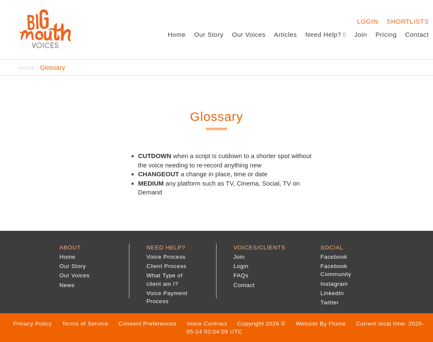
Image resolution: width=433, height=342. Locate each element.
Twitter (330, 302)
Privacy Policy (32, 323)
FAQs (241, 275)
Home (177, 34)
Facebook (334, 257)
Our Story (209, 34)
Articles (285, 34)
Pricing (386, 34)
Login (367, 21)
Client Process (166, 266)
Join (360, 34)
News (66, 285)
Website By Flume (321, 323)
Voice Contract (207, 323)
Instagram (334, 284)
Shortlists (407, 21)
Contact (417, 34)
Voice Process (166, 257)
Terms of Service (85, 323)
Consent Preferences (147, 323)
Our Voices (249, 34)
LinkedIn (332, 293)
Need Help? (325, 34)
